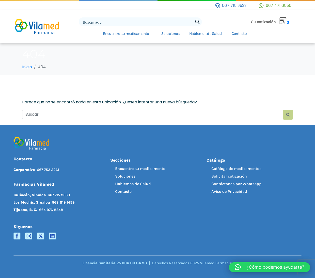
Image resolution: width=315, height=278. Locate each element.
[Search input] (137, 22)
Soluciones (170, 33)
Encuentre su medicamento (126, 33)
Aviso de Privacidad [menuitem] (229, 191)
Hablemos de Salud (205, 33)
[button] (269, 267)
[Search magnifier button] (197, 22)
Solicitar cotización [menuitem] (229, 176)
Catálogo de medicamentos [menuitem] (236, 168)
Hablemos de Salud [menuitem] (133, 183)
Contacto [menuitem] (123, 191)
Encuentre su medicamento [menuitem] (140, 168)
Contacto (239, 33)
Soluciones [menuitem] (125, 176)
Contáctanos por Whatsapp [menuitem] (236, 183)
